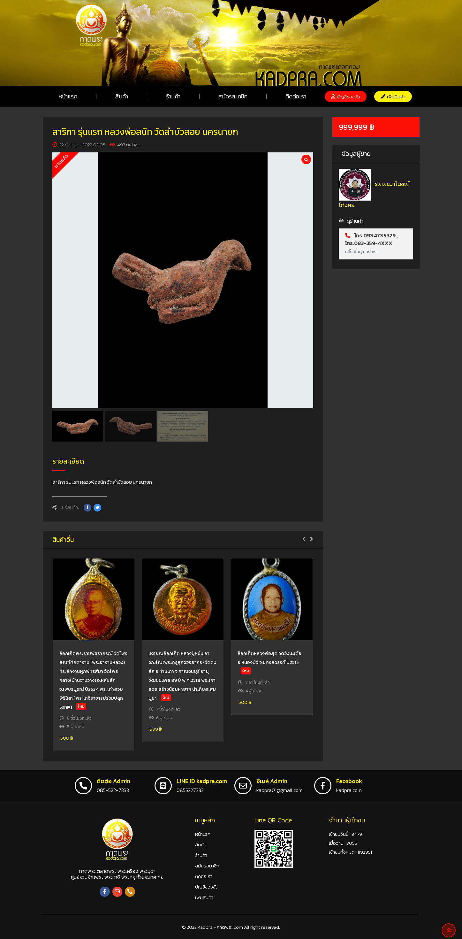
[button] (346, 96)
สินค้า (121, 96)
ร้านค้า (173, 96)
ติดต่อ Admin (113, 781)
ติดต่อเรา (295, 96)
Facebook (349, 781)
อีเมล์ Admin (271, 781)
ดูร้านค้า (355, 221)
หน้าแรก (67, 96)
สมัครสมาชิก (232, 96)
